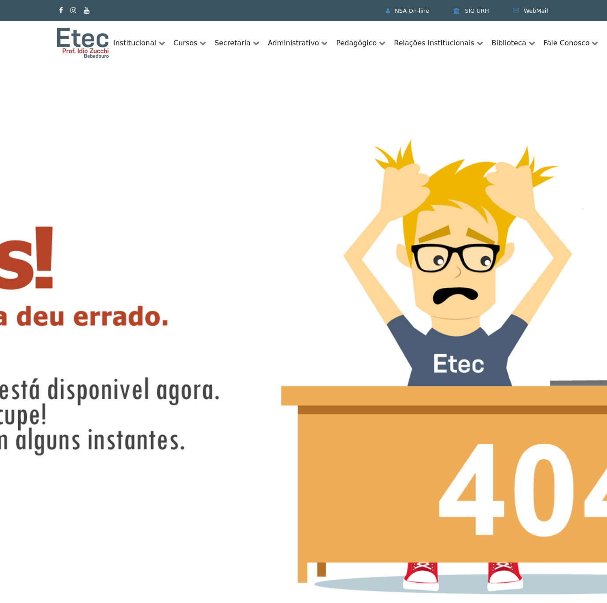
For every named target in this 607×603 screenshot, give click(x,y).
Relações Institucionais (434, 43)
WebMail (530, 10)
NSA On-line (407, 10)
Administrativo (293, 43)
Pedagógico (356, 43)
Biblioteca (509, 43)
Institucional (134, 43)
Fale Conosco (567, 43)
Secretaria (233, 43)
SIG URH (471, 10)
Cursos (185, 43)
